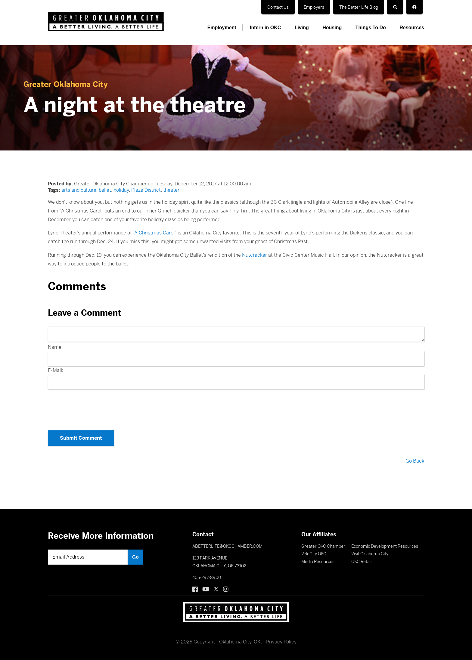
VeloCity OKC (313, 553)
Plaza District (146, 190)
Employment (221, 27)
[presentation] (236, 408)
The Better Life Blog (358, 7)
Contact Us (278, 7)
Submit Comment (81, 438)
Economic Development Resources (384, 546)
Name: (55, 347)
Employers (314, 7)
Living (302, 27)
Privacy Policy (281, 642)
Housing (332, 27)
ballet (105, 190)
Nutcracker (254, 255)
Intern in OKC (265, 27)
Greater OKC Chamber (323, 546)
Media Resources (317, 561)
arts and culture (78, 190)
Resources (411, 27)
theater (171, 190)
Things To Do (371, 27)
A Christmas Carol (154, 233)
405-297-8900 (206, 577)
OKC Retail (361, 561)
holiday (121, 190)
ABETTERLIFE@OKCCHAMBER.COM (227, 546)
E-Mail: (55, 370)
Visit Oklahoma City (369, 553)
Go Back (414, 461)
